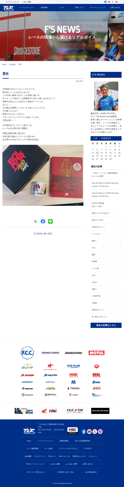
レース (61, 7)
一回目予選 (96, 296)
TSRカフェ (52, 456)
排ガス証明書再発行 (82, 441)
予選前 (94, 303)
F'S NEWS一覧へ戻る (43, 233)
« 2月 (95, 138)
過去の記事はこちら (106, 325)
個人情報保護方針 (91, 472)
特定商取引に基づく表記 (66, 472)
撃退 (93, 255)
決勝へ (94, 289)
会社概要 (28, 456)
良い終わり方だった (99, 317)
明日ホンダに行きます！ (101, 213)
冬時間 (94, 261)
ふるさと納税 (26, 2)
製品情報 (44, 7)
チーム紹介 (48, 448)
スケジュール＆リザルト (68, 448)
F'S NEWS (12, 64)
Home (4, 64)
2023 (93, 275)
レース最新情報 (32, 448)
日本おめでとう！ (98, 227)
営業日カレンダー (79, 456)
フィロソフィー (40, 456)
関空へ (94, 241)
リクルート (93, 456)
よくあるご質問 (71, 464)
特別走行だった (98, 310)
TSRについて (80, 7)
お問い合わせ (87, 464)
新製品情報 (64, 441)
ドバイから (96, 234)
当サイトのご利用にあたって (36, 472)
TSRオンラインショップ (35, 464)
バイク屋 (95, 268)
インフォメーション (26, 7)
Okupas (94, 282)
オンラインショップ (12, 2)
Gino (93, 248)
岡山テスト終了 (98, 220)
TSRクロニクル (64, 456)
